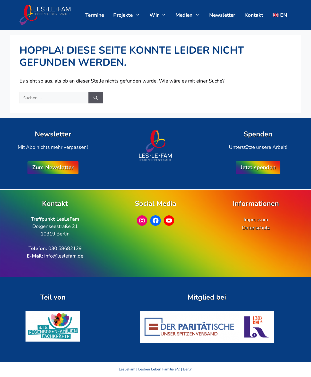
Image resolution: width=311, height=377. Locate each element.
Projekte (129, 15)
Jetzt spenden (258, 167)
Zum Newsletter (53, 167)
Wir (160, 15)
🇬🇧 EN (279, 15)
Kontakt (253, 15)
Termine (94, 15)
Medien (190, 15)
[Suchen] (95, 98)
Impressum (256, 219)
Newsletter (222, 15)
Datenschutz (256, 227)
